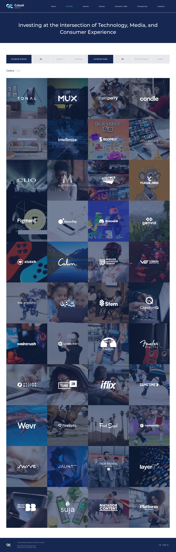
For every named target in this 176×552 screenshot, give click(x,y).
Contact (102, 6)
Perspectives (142, 6)
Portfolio (69, 6)
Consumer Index (121, 6)
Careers (86, 6)
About (53, 6)
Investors (161, 6)
